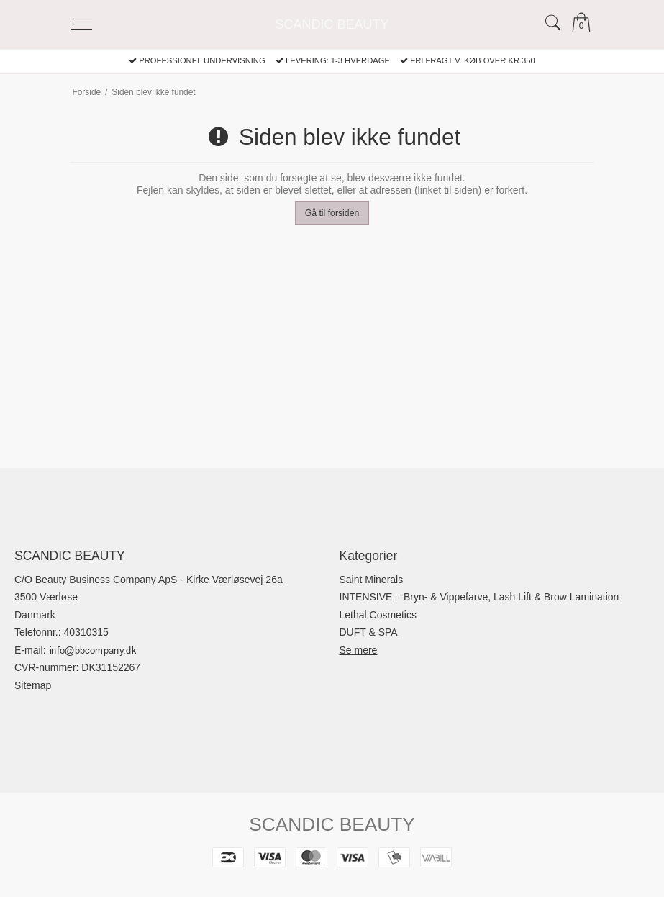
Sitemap (32, 685)
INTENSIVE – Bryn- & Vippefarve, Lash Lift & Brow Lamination (479, 597)
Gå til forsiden (332, 213)
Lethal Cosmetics (378, 615)
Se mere (359, 650)
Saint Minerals (372, 579)
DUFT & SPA (369, 632)
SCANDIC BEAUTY (331, 24)
